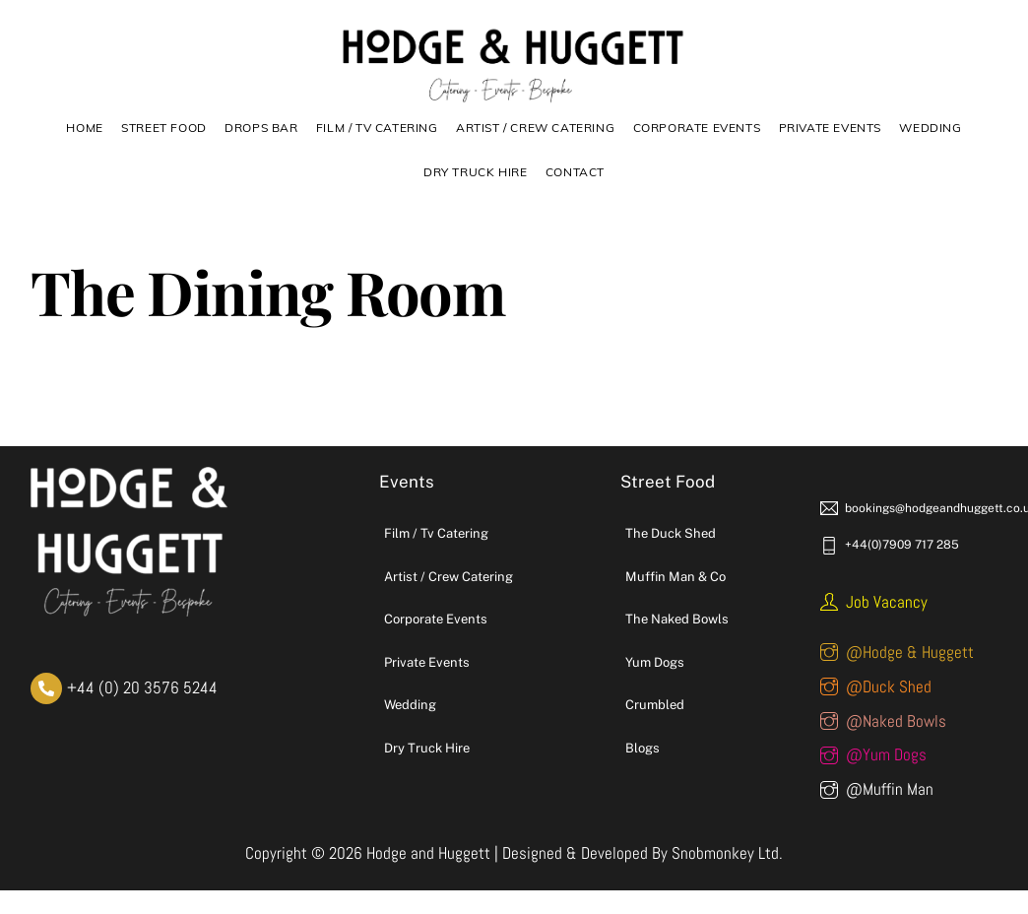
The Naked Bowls (677, 619)
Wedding (930, 127)
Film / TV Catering (377, 127)
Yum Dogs (654, 662)
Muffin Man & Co (675, 576)
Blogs (642, 748)
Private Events (830, 127)
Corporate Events (697, 127)
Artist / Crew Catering (535, 127)
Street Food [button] (164, 127)
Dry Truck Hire (427, 748)
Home (84, 127)
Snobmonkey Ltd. (727, 853)
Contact (575, 171)
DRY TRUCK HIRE (475, 171)
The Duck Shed (670, 533)
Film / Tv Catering (436, 533)
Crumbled (654, 704)
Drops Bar (261, 127)
